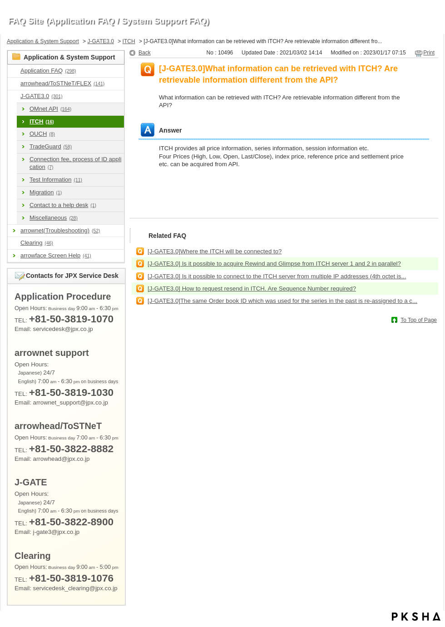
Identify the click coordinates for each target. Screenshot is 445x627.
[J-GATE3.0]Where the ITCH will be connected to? (215, 251)
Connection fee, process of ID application (75, 163)
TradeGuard (51, 146)
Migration (46, 192)
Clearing (36, 242)
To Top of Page (418, 320)
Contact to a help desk (63, 205)
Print (429, 52)
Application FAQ (48, 70)
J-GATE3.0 (100, 41)
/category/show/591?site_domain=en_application (14, 96)
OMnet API (50, 108)
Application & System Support (43, 41)
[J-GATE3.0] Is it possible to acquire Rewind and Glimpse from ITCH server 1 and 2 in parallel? (274, 263)
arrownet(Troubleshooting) (60, 230)
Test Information (56, 179)
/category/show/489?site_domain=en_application (14, 84)
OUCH (42, 133)
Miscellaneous (54, 217)
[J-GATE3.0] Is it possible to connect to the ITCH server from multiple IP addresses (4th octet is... (277, 276)
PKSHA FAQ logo (416, 616)
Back (144, 52)
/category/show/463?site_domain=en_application (14, 243)
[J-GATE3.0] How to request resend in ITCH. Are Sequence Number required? (252, 288)
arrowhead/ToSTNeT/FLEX (62, 83)
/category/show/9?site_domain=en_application (14, 71)
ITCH (129, 41)
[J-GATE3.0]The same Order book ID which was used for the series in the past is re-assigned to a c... (282, 300)
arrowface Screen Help (55, 255)
